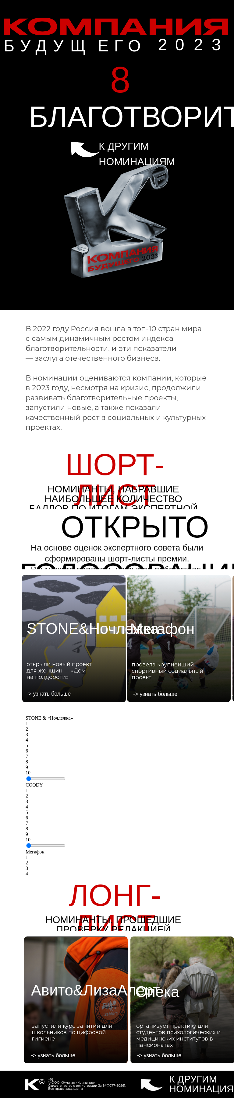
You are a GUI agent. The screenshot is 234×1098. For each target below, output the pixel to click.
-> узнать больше (49, 694)
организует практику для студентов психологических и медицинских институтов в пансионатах (178, 1035)
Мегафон (35, 851)
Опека (157, 991)
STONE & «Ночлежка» (49, 718)
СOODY (34, 784)
